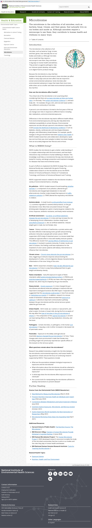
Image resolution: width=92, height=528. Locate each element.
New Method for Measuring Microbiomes (46, 394)
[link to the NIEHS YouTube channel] (71, 474)
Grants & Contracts (38, 12)
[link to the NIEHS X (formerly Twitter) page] (55, 474)
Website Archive (6, 515)
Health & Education (7, 12)
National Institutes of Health (57, 510)
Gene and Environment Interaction (10, 48)
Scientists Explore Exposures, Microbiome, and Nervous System (53, 407)
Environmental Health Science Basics (11, 28)
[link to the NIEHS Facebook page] (50, 474)
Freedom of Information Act (10, 492)
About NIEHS (84, 12)
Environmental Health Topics (9, 24)
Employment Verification (8, 490)
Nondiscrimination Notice (9, 510)
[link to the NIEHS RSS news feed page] (50, 479)
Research (23, 12)
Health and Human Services (57, 508)
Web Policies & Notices (9, 513)
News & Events (69, 12)
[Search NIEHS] (74, 7)
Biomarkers (7, 35)
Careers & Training (53, 12)
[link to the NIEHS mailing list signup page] (66, 474)
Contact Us (5, 487)
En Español (51, 522)
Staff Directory (5, 495)
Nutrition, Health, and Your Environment (45, 459)
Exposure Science (9, 44)
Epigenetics (7, 41)
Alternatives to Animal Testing (12, 32)
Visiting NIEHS (5, 497)
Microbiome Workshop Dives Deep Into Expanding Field (51, 417)
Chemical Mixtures (9, 38)
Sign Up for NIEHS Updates (9, 499)
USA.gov (51, 515)
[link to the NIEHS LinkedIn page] (60, 474)
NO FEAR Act (53, 513)
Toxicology (7, 55)
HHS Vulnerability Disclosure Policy (12, 508)
